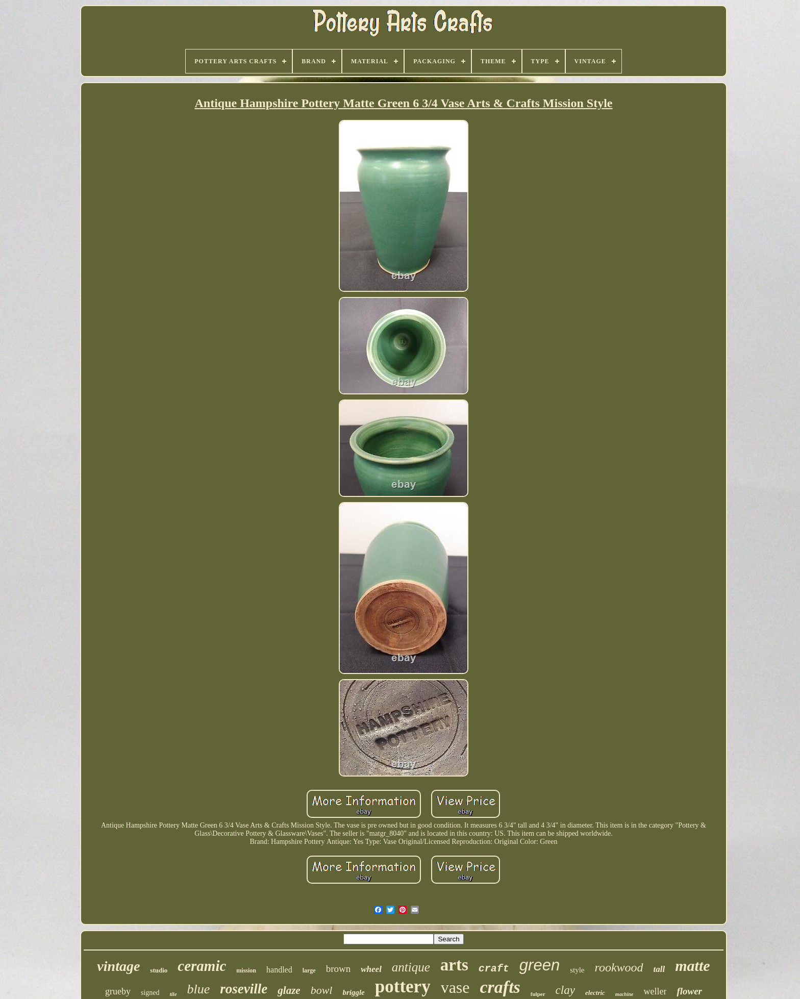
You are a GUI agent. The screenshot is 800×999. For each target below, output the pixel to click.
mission (246, 970)
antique (411, 967)
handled (279, 969)
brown (338, 968)
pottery (403, 986)
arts (454, 965)
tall (659, 969)
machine (624, 994)
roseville (243, 988)
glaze (289, 990)
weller (654, 991)
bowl (322, 990)
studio (158, 970)
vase (455, 987)
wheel (371, 969)
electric (595, 992)
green (539, 965)
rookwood (619, 967)
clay (565, 990)
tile (173, 994)
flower (689, 991)
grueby (118, 991)
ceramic (202, 966)
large (309, 970)
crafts (500, 987)
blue (198, 989)
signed (150, 992)
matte (692, 965)
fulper (538, 994)
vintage (118, 966)
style (577, 970)
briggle (353, 992)
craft (494, 969)
